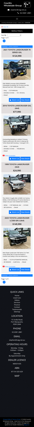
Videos (17, 300)
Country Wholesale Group (9, 22)
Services (17, 302)
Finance (17, 305)
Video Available (10, 156)
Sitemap (17, 312)
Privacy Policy (7, 419)
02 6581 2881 (25, 13)
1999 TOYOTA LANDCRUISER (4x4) (17, 165)
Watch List (15, 100)
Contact (17, 307)
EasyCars (26, 425)
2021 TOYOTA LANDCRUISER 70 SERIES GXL (17, 51)
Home (17, 295)
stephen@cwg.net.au (18, 10)
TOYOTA (27, 22)
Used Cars (21, 22)
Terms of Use (16, 419)
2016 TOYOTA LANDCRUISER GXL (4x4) (17, 106)
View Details (25, 100)
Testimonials (17, 309)
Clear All (5, 27)
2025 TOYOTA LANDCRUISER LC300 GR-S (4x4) (17, 219)
